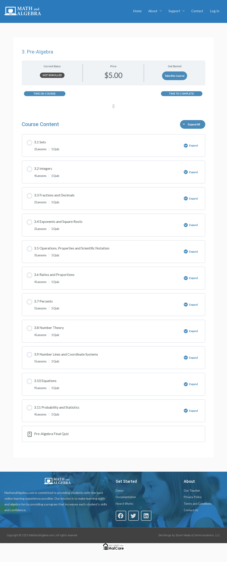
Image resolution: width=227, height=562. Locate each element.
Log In (214, 11)
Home (137, 11)
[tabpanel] (113, 101)
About (152, 11)
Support (174, 11)
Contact (197, 11)
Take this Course (174, 75)
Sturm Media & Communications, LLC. (198, 538)
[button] (113, 106)
